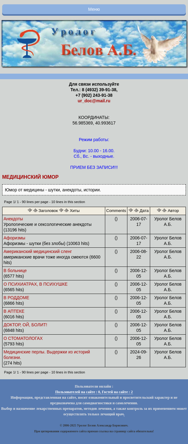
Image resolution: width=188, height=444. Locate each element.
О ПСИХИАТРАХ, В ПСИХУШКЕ (36, 284)
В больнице (15, 270)
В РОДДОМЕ (17, 297)
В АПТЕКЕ (14, 311)
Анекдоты (13, 218)
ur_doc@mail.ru (94, 100)
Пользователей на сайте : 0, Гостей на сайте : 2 (94, 392)
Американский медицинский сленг (38, 251)
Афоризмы (15, 237)
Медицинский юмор (30, 177)
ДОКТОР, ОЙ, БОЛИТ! (25, 324)
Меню (94, 9)
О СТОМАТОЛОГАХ (23, 338)
